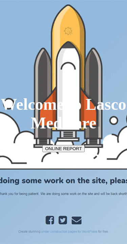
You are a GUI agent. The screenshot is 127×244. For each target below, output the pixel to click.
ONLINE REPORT (63, 148)
